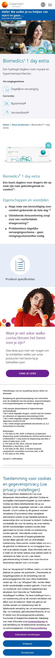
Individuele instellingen (27, 634)
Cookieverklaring (36, 621)
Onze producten (20, 124)
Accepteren (27, 652)
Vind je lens (27, 373)
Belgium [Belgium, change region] (43, 4)
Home (6, 124)
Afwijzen (27, 643)
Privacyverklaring (38, 628)
